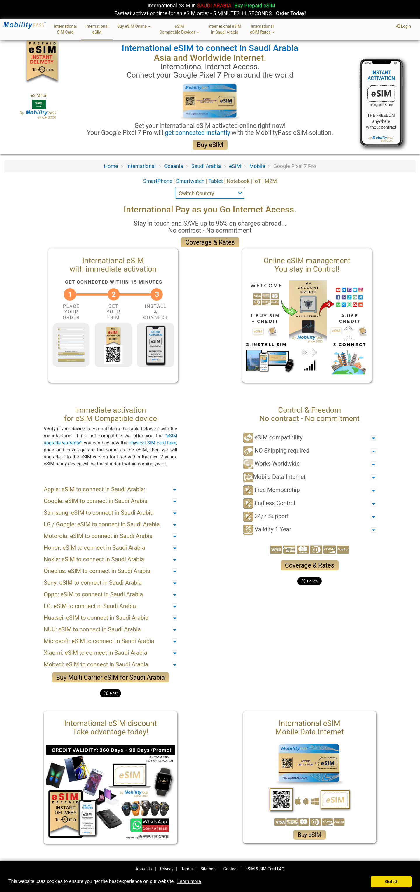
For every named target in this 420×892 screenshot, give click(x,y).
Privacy (166, 869)
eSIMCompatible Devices (179, 29)
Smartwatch (191, 181)
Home (111, 166)
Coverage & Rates (210, 242)
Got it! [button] (391, 881)
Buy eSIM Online (134, 26)
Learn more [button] (189, 881)
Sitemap (207, 869)
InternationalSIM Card (65, 29)
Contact (230, 869)
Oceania (173, 166)
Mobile (257, 166)
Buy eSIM (210, 145)
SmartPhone (158, 181)
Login (403, 26)
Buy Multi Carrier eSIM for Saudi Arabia (110, 677)
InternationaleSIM (96, 29)
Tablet (216, 181)
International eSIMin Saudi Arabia (224, 29)
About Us (144, 869)
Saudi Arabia (206, 166)
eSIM (235, 166)
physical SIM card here (152, 443)
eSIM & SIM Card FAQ (265, 869)
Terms (186, 869)
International (141, 166)
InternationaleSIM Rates (262, 29)
